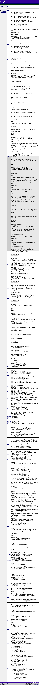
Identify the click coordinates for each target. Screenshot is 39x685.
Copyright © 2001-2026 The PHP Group (5, 683)
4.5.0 (8, 10)
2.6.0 (8, 423)
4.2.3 (8, 98)
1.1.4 (8, 668)
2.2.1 (8, 541)
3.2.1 (8, 372)
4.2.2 (8, 103)
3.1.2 (8, 386)
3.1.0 (8, 394)
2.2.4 (8, 515)
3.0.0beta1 (9, 416)
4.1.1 (8, 309)
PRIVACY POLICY (33, 682)
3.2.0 (8, 375)
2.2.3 (8, 526)
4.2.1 (8, 120)
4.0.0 (8, 366)
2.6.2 (8, 413)
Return (8, 6)
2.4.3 (8, 444)
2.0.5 (8, 597)
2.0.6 (8, 589)
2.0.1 (8, 620)
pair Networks (37, 684)
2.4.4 (8, 443)
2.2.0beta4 (9, 554)
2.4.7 (8, 431)
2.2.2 (8, 532)
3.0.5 (8, 398)
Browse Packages (3, 11)
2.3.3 (8, 467)
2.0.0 (8, 626)
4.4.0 (8, 44)
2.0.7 (8, 585)
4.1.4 (8, 278)
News (2, 6)
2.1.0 (8, 579)
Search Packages (3, 12)
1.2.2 (8, 629)
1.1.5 (8, 654)
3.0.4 (8, 408)
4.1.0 (8, 362)
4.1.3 (8, 288)
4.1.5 (8, 264)
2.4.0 (8, 459)
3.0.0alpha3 (9, 420)
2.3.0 (8, 504)
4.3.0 (8, 49)
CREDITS (37, 682)
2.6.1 (8, 418)
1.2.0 (8, 643)
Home (2, 5)
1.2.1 (8, 631)
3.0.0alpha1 (9, 422)
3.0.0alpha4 (9, 417)
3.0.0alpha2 (9, 421)
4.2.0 (9, 156)
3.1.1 (8, 391)
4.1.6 (8, 251)
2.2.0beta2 (9, 570)
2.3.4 (8, 465)
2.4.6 (8, 433)
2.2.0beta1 (9, 572)
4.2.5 (8, 73)
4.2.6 (8, 59)
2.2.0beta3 (9, 560)
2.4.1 (8, 454)
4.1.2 (8, 298)
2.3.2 (8, 473)
